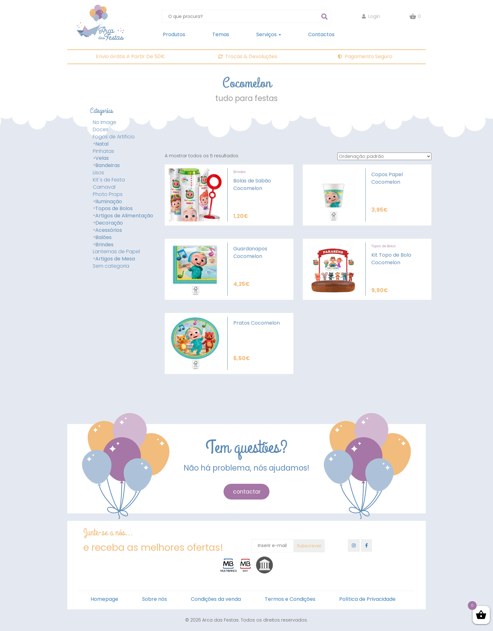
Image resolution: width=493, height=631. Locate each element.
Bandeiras (107, 165)
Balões (103, 237)
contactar (247, 491)
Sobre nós (154, 599)
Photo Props (108, 194)
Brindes (104, 244)
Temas (220, 34)
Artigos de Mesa (115, 258)
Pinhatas (103, 151)
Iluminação (108, 201)
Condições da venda (216, 599)
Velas (102, 158)
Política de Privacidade (367, 599)
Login (371, 16)
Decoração (109, 223)
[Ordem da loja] (384, 156)
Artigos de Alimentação (124, 215)
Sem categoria (111, 266)
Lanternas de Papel (116, 251)
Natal (101, 144)
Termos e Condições (290, 599)
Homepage (104, 599)
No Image (104, 122)
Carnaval (104, 187)
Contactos (321, 34)
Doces (100, 129)
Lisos (98, 172)
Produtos (174, 34)
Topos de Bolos (114, 208)
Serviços (268, 34)
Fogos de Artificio (114, 136)
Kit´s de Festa (109, 179)
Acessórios (108, 230)
